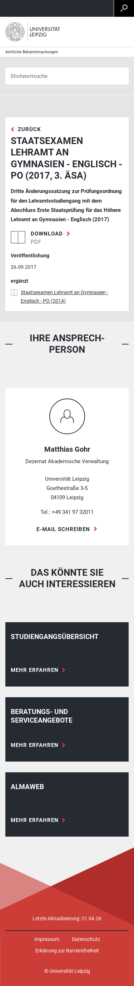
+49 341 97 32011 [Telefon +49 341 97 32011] (73, 512)
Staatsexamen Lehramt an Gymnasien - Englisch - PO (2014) (64, 296)
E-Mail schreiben (63, 529)
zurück (29, 129)
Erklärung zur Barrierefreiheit (67, 950)
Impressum (46, 939)
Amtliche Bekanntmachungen (31, 52)
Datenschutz (86, 939)
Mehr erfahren (35, 670)
